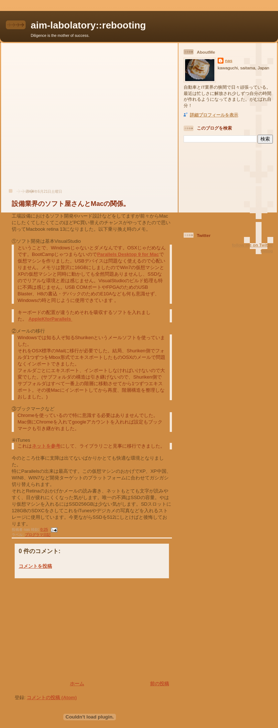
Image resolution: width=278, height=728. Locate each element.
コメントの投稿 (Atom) (52, 697)
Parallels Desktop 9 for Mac (128, 254)
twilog (266, 250)
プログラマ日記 (37, 535)
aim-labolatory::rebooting (88, 25)
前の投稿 (159, 683)
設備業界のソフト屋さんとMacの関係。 (71, 203)
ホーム (77, 683)
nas (228, 60)
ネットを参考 (46, 446)
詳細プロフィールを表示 (214, 114)
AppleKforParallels (50, 319)
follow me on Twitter (252, 244)
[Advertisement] (68, 119)
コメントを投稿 (35, 566)
